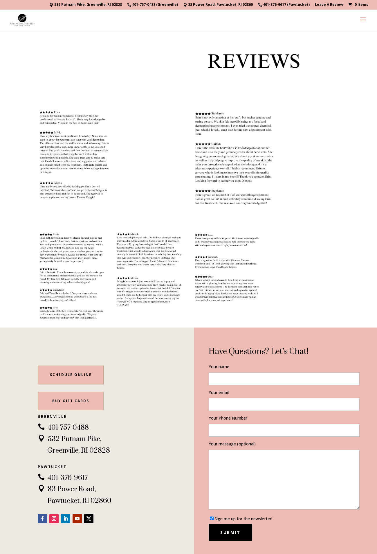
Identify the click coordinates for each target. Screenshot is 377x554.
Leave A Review (329, 5)
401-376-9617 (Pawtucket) (284, 5)
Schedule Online (71, 374)
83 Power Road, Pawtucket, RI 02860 (218, 5)
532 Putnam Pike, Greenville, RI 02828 (85, 5)
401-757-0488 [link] (63, 427)
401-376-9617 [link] (63, 478)
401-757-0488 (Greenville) (152, 5)
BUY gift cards (70, 400)
